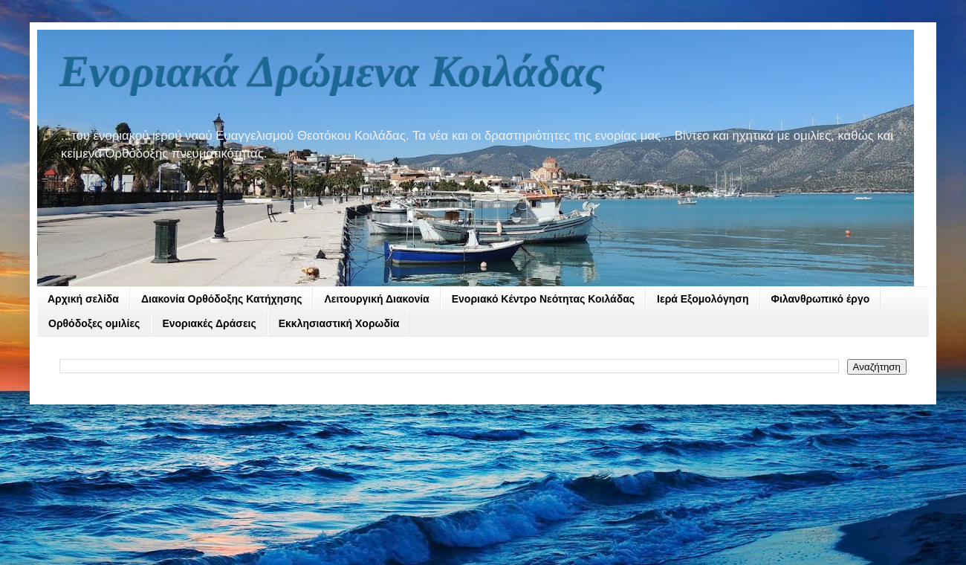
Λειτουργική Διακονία (376, 299)
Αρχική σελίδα (83, 299)
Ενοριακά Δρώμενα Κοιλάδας (332, 71)
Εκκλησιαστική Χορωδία (339, 323)
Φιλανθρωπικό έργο (820, 299)
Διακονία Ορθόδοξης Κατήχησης (221, 299)
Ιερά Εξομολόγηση (702, 299)
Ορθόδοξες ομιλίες (94, 323)
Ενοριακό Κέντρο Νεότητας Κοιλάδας (543, 299)
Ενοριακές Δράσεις (209, 323)
